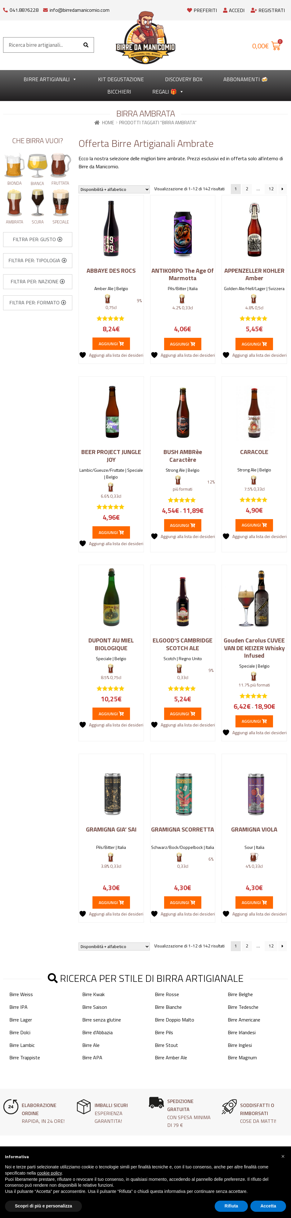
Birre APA (92, 1057)
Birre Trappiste (24, 1057)
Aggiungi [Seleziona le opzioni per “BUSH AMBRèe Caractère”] (182, 525)
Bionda (14, 183)
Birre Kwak (93, 994)
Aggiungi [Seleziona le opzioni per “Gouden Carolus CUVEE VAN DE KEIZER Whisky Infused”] (254, 721)
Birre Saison (94, 1006)
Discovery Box (183, 79)
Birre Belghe (240, 994)
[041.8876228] (5, 8)
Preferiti (202, 10)
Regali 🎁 (168, 92)
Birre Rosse (167, 994)
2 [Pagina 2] (247, 188)
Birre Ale (91, 1044)
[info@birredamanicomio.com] (45, 8)
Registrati (268, 10)
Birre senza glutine (101, 1019)
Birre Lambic (22, 1044)
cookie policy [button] (49, 1173)
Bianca (37, 183)
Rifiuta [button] (231, 1205)
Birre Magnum (242, 1057)
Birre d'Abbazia (97, 1032)
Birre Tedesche (243, 1006)
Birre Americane (244, 1019)
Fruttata (60, 183)
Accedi (233, 10)
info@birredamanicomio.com (80, 10)
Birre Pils (164, 1032)
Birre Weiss (21, 994)
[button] (37, 240)
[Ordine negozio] (114, 189)
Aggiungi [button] (111, 343)
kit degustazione (121, 79)
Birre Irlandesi (242, 1032)
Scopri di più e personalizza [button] (43, 1205)
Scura (38, 222)
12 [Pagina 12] (271, 188)
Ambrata (14, 222)
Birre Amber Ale (171, 1057)
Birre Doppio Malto (174, 1019)
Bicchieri (119, 92)
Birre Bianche (168, 1006)
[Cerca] (86, 45)
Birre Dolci (19, 1032)
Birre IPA (18, 1006)
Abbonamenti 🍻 (245, 79)
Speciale (60, 222)
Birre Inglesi (240, 1044)
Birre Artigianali (50, 79)
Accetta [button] (268, 1205)
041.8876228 (24, 10)
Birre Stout (166, 1044)
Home (108, 122)
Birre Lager (20, 1019)
